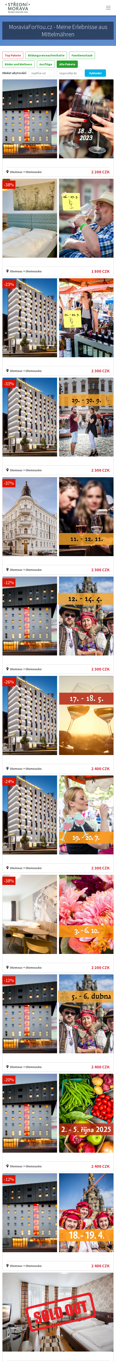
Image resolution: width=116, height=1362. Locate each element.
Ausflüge (45, 64)
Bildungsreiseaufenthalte (46, 55)
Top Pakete (13, 55)
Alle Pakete (67, 64)
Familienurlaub (82, 55)
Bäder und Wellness (18, 64)
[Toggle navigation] (108, 8)
